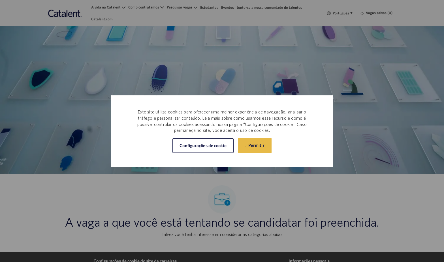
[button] (202, 145)
